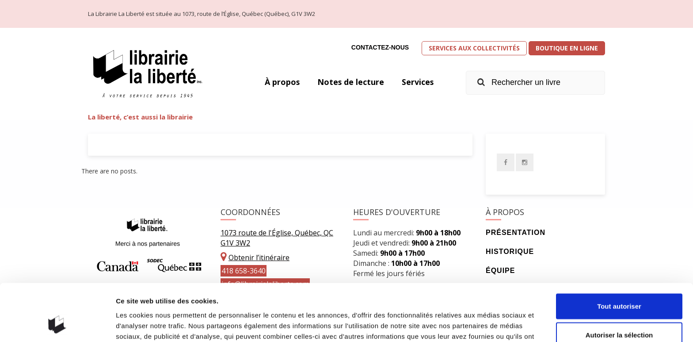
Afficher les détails (487, 324)
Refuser (619, 313)
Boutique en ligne (567, 48)
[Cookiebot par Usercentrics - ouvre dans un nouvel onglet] (57, 324)
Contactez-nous (380, 47)
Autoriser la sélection (619, 284)
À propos (281, 82)
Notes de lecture (350, 82)
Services (417, 82)
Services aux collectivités (474, 48)
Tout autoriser (619, 255)
